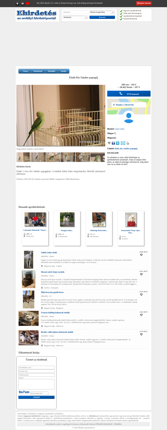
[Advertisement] (83, 44)
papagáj (133, 148)
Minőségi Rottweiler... (99, 230)
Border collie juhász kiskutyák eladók (57, 332)
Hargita (119, 105)
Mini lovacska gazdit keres (52, 292)
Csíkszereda (129, 105)
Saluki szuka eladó (49, 252)
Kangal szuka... (67, 230)
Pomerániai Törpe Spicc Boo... (130, 231)
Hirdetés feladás (144, 3)
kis (121, 148)
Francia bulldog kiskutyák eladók (55, 313)
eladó (117, 148)
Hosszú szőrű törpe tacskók (52, 272)
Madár (63, 71)
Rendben (118, 424)
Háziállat (51, 71)
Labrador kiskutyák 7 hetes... (35, 230)
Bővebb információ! (104, 424)
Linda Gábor (119, 129)
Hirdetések (38, 71)
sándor (126, 148)
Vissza (25, 71)
